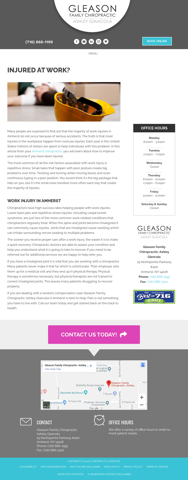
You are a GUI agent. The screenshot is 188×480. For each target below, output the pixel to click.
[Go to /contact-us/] (133, 425)
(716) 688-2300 (157, 282)
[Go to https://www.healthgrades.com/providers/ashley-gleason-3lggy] (106, 42)
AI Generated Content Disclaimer (109, 474)
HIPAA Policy (112, 466)
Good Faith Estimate (70, 474)
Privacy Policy (133, 466)
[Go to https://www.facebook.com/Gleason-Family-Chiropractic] (76, 42)
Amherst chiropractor (47, 151)
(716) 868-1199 (39, 42)
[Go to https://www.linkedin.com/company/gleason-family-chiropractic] (91, 42)
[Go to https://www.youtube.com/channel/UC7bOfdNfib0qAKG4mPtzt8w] (84, 42)
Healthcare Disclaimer (85, 466)
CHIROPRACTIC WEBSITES (105, 461)
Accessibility (28, 466)
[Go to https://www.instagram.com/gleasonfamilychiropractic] (98, 42)
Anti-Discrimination (53, 466)
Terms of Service (157, 466)
